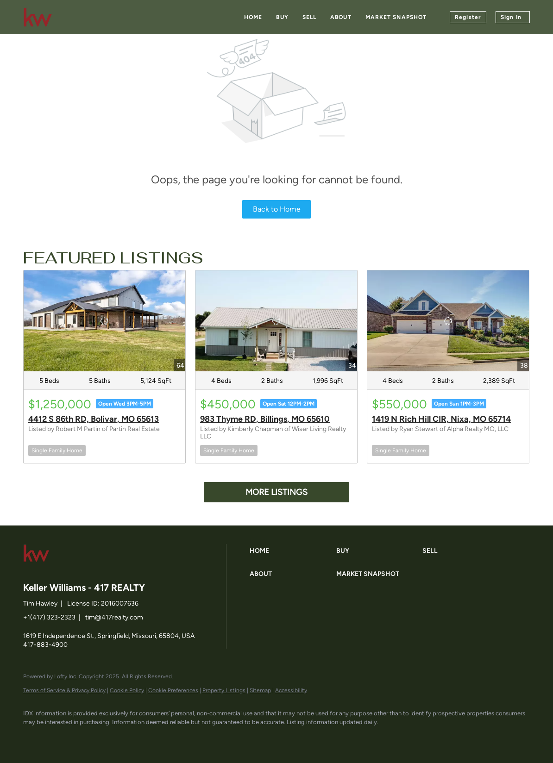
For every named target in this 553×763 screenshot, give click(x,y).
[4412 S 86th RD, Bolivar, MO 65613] (104, 320)
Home (253, 17)
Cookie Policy (127, 690)
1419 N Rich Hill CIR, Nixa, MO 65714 (441, 419)
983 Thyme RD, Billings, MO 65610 (265, 419)
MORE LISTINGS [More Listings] (276, 492)
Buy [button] (282, 17)
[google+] (142, 738)
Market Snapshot (396, 17)
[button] (291, 551)
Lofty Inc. (65, 676)
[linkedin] (61, 738)
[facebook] (34, 738)
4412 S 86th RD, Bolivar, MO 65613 (93, 419)
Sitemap (260, 690)
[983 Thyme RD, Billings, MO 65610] (276, 320)
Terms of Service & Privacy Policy (64, 690)
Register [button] (468, 17)
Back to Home (277, 209)
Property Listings (223, 690)
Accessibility (291, 690)
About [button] (341, 17)
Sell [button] (309, 17)
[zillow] (88, 738)
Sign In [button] (511, 17)
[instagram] (115, 738)
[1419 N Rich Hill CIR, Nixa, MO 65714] (448, 320)
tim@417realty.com (114, 617)
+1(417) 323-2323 (49, 617)
